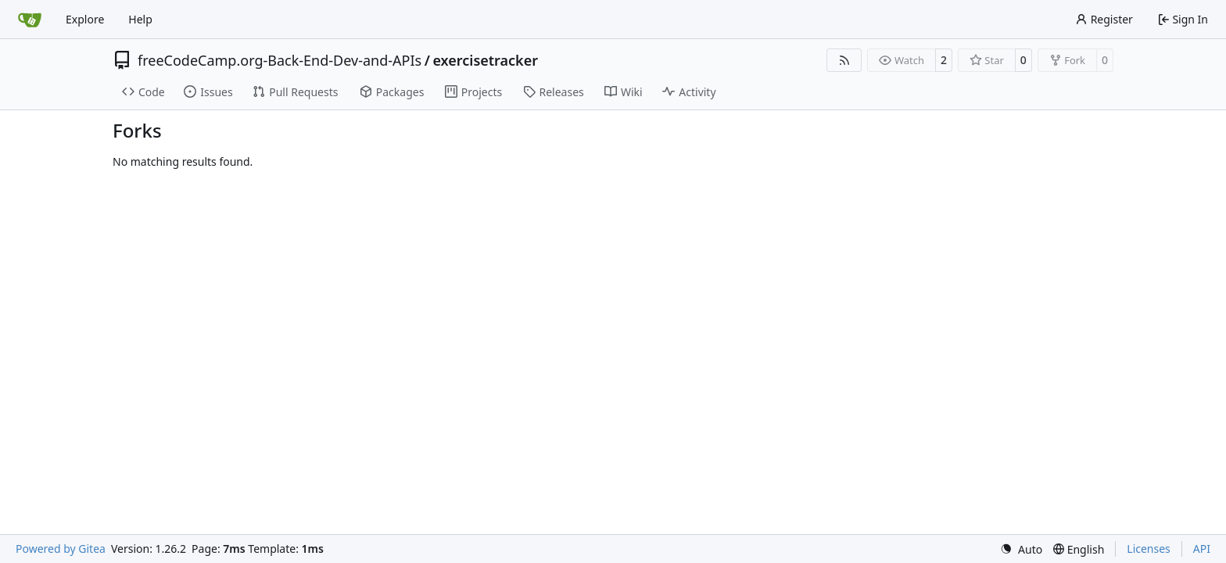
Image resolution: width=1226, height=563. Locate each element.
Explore (85, 19)
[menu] (1021, 549)
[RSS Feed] (844, 60)
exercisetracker (485, 60)
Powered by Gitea (61, 548)
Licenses (1148, 548)
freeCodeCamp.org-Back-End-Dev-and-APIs (279, 60)
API (1201, 548)
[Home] (30, 19)
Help (140, 19)
